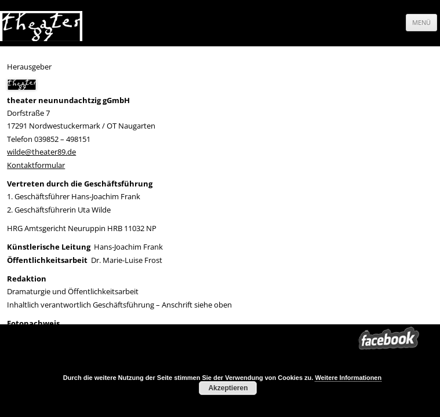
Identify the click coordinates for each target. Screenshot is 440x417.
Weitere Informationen (348, 377)
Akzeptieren (228, 388)
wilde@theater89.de (41, 152)
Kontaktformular (36, 165)
